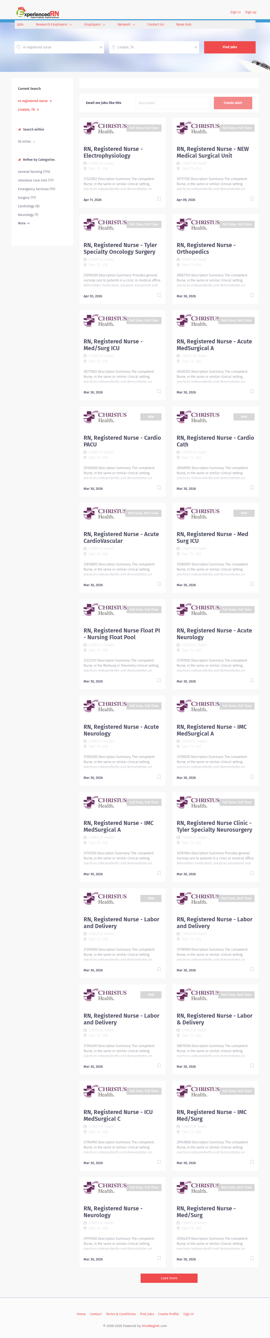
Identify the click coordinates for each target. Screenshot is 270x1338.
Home (81, 1314)
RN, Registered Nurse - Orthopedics (206, 248)
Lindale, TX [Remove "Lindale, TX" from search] (26, 109)
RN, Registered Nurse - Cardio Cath (215, 441)
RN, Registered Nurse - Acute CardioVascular (121, 537)
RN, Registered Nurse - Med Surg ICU (212, 537)
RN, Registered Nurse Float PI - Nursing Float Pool (122, 634)
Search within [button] (33, 129)
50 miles (25, 141)
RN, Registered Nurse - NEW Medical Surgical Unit (213, 152)
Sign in (235, 12)
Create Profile (168, 1314)
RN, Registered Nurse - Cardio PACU (122, 441)
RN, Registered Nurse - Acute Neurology (214, 634)
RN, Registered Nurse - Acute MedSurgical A (214, 345)
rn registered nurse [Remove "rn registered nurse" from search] (33, 101)
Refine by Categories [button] (38, 160)
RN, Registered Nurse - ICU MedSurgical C (118, 1115)
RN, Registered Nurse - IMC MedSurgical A (212, 730)
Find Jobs (230, 47)
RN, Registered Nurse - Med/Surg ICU (113, 345)
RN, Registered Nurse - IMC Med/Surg (212, 1115)
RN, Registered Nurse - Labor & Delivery (214, 1019)
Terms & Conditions (121, 1314)
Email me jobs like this (103, 103)
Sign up (250, 12)
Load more (169, 1278)
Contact (96, 1314)
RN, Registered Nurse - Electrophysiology (113, 152)
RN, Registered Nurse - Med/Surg (206, 1212)
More (22, 223)
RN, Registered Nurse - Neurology (113, 1212)
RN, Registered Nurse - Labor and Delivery (121, 923)
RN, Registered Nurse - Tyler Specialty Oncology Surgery (120, 248)
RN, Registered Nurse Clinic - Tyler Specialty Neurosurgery (214, 826)
